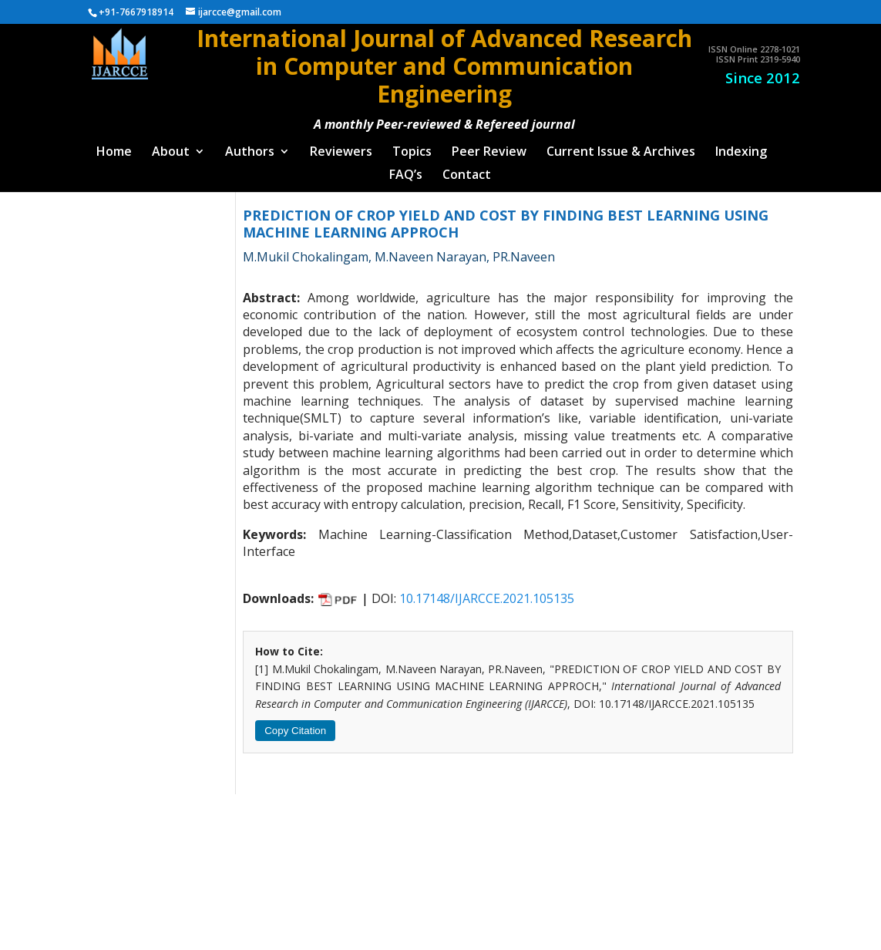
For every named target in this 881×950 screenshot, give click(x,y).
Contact (466, 170)
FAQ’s (405, 170)
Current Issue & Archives (620, 146)
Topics (412, 146)
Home (114, 146)
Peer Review (489, 146)
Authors (249, 146)
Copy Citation (295, 724)
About (171, 146)
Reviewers (341, 146)
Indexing (741, 146)
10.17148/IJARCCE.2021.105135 (486, 592)
